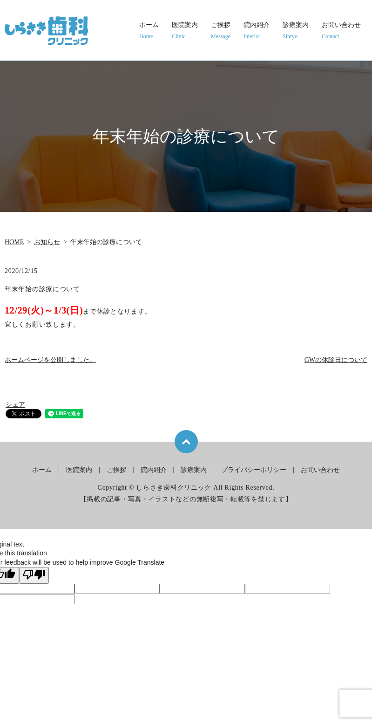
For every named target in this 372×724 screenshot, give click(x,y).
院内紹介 (256, 31)
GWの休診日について (335, 359)
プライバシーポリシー (253, 469)
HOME (14, 242)
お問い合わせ (341, 31)
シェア (15, 404)
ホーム (149, 31)
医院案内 (185, 31)
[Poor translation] (34, 575)
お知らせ (47, 242)
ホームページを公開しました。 (50, 359)
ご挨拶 (220, 31)
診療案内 (296, 31)
